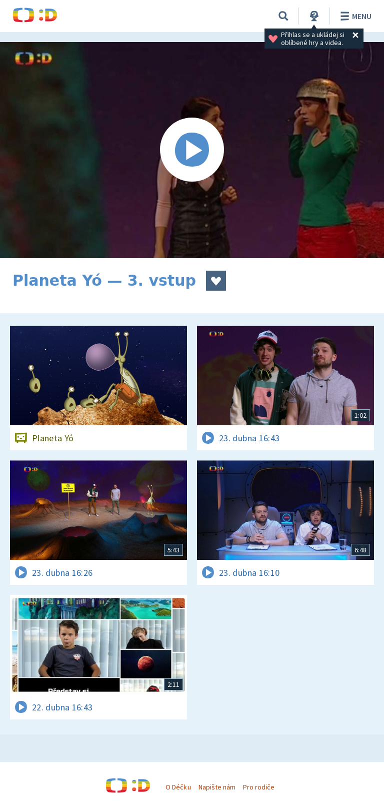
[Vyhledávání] (283, 16)
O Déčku (178, 786)
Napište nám (217, 786)
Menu (354, 16)
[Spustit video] (192, 150)
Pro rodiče (258, 786)
